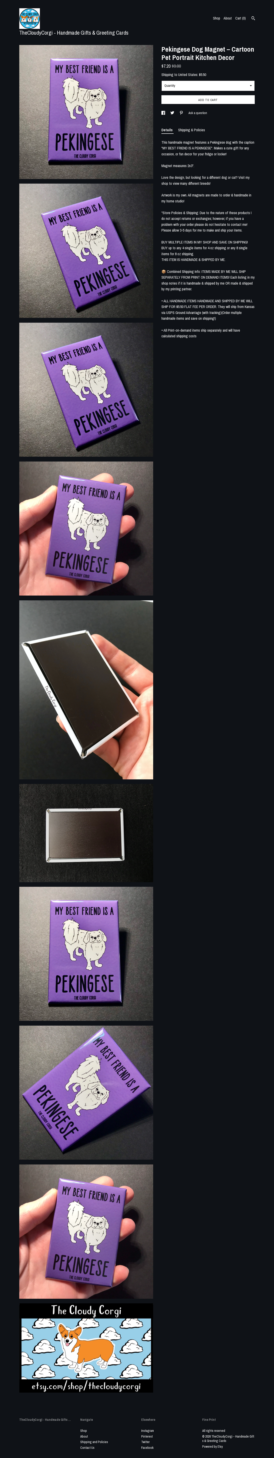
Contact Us (87, 1448)
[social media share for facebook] (163, 113)
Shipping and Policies (94, 1442)
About (228, 18)
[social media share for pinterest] (182, 113)
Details (167, 129)
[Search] (253, 18)
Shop (216, 18)
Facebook (147, 1448)
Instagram (147, 1431)
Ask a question (197, 113)
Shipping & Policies (191, 129)
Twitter (145, 1442)
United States (187, 74)
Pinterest (147, 1436)
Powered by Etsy (212, 1446)
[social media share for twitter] (172, 113)
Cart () (240, 18)
